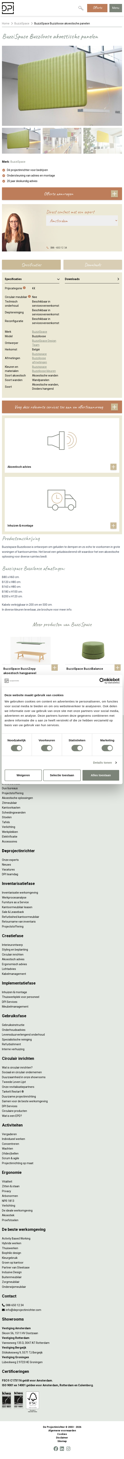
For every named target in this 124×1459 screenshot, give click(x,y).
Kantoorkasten (11, 807)
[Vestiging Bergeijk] (62, 1348)
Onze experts (10, 859)
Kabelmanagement (14, 973)
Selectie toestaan (62, 775)
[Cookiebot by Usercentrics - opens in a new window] (102, 681)
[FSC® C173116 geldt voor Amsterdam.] (62, 1381)
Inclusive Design (12, 1272)
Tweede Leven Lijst (14, 1082)
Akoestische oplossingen (17, 798)
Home (5, 23)
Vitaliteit (7, 1181)
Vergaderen (9, 1134)
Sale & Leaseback (13, 912)
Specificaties (32, 279)
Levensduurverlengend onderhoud (23, 1034)
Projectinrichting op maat (17, 1163)
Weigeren (23, 775)
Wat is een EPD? (12, 1115)
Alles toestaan (101, 775)
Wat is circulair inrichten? (17, 1067)
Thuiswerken (10, 1248)
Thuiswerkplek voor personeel (20, 997)
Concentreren (10, 1143)
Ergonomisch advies (14, 964)
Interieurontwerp (12, 944)
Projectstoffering (12, 793)
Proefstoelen (10, 1220)
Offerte (97, 7)
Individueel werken (13, 1138)
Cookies (62, 1434)
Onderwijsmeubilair (14, 1286)
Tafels (6, 822)
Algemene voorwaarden (62, 1430)
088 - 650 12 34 (58, 247)
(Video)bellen (10, 1153)
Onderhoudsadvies (13, 1029)
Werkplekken (10, 831)
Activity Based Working (16, 1238)
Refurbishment (11, 1044)
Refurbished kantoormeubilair (20, 916)
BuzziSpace (21, 23)
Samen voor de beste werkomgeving (25, 1101)
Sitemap (62, 1441)
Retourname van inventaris (19, 921)
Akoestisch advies (13, 959)
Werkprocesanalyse (14, 897)
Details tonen (102, 762)
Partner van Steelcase (16, 1267)
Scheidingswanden (14, 812)
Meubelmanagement (15, 1006)
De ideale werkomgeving (17, 1210)
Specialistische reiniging (17, 1039)
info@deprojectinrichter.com (21, 1309)
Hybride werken (11, 1243)
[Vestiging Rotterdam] (62, 1338)
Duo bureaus (10, 788)
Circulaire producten (14, 1110)
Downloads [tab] (92, 265)
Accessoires (9, 841)
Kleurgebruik (10, 1257)
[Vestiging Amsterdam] (62, 1328)
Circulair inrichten (12, 954)
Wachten (7, 1148)
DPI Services (9, 1001)
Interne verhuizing (13, 1049)
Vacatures (8, 869)
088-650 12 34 (13, 1305)
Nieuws (6, 864)
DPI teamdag (10, 874)
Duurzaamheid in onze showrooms (24, 1077)
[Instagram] (68, 1449)
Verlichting (8, 827)
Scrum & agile (10, 1158)
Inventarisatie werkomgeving (20, 892)
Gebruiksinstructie (13, 1025)
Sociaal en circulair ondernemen (22, 1072)
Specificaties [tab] (31, 265)
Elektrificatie (9, 836)
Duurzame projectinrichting (19, 1096)
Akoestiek (8, 1215)
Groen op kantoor (12, 1262)
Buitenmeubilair (12, 1277)
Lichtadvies (9, 968)
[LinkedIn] (62, 1449)
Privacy (6, 1191)
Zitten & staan (11, 1186)
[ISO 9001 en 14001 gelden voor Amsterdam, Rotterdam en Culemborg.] (62, 1385)
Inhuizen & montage (14, 992)
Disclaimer (62, 1437)
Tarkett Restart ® (13, 1091)
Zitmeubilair (9, 802)
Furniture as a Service (15, 902)
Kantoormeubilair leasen (17, 907)
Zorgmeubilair (11, 1281)
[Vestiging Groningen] (62, 1357)
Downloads (92, 279)
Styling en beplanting (15, 949)
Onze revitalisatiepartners (18, 1086)
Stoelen (7, 817)
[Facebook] (56, 1449)
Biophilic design (11, 1252)
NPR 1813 (8, 1200)
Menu (115, 7)
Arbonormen (10, 1195)
